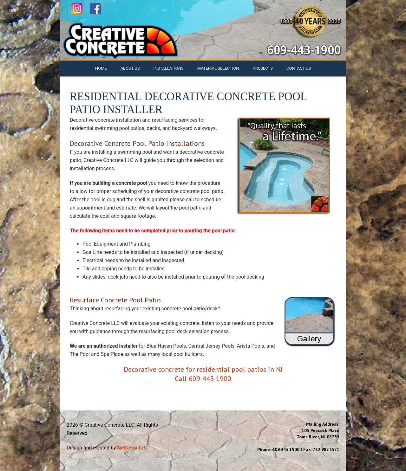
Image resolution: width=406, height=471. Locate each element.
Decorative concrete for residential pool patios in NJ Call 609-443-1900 (203, 374)
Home (101, 68)
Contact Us (298, 68)
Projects (263, 68)
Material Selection (218, 68)
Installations (168, 68)
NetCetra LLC (132, 448)
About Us (130, 68)
